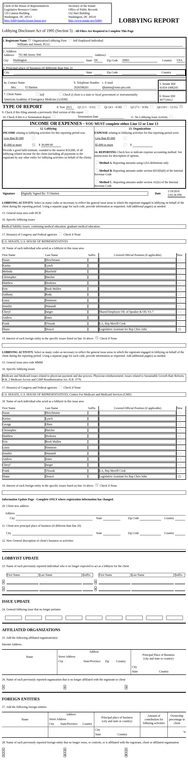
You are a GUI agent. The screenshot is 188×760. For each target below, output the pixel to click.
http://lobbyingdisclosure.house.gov (25, 20)
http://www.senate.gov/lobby (85, 20)
